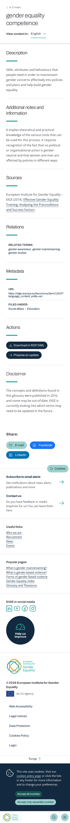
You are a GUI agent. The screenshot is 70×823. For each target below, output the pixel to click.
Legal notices (18, 716)
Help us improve (20, 635)
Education (33, 308)
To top (33, 758)
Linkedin (9, 608)
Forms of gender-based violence (26, 576)
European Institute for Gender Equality (10, 817)
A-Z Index (15, 7)
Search (54, 817)
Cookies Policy (19, 735)
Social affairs (16, 308)
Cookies (60, 468)
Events (10, 545)
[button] (16, 445)
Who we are (13, 532)
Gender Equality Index (20, 581)
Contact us (13, 496)
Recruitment (14, 537)
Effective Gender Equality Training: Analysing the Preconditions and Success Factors (32, 205)
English (36, 33)
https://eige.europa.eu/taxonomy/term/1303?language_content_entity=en (36, 295)
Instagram (33, 608)
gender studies (17, 252)
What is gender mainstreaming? (26, 568)
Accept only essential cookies (35, 802)
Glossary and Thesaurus (21, 585)
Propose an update (26, 355)
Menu (65, 817)
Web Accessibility (20, 706)
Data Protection (19, 725)
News (9, 541)
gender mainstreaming (46, 249)
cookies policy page (29, 775)
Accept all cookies (28, 793)
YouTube (17, 608)
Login (13, 745)
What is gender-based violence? (26, 572)
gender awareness (19, 249)
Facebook (25, 608)
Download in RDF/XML (29, 345)
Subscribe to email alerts (23, 476)
